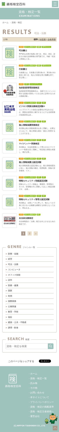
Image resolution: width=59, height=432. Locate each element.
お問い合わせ (37, 392)
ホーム (33, 373)
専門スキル (46, 47)
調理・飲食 (13, 327)
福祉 (10, 317)
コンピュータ (14, 269)
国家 (21, 47)
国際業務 (12, 301)
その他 (33, 387)
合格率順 (52, 39)
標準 (36, 39)
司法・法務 (13, 264)
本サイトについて (39, 397)
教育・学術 (13, 312)
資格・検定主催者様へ (42, 411)
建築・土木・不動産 (17, 322)
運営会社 (35, 416)
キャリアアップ (35, 84)
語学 (10, 280)
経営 (10, 259)
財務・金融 (13, 254)
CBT (26, 84)
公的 (21, 103)
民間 (21, 121)
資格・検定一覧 (38, 378)
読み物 (33, 383)
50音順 (42, 39)
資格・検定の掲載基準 (42, 406)
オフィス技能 (14, 275)
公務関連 (12, 306)
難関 (38, 47)
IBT (43, 103)
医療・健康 (13, 285)
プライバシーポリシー (42, 402)
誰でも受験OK (30, 47)
